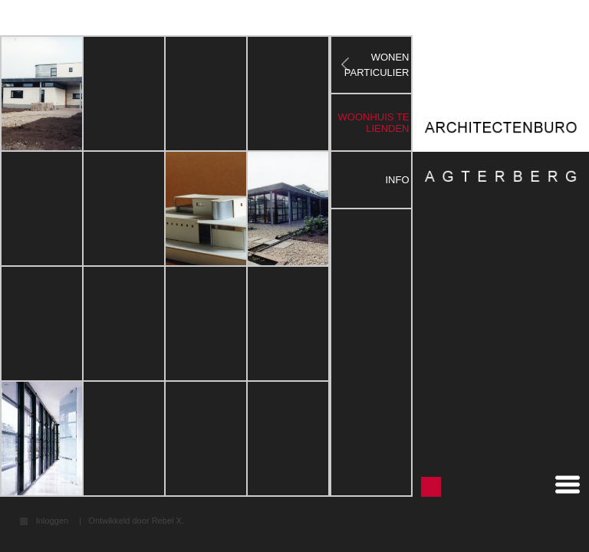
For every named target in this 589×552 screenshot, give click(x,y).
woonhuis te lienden (374, 122)
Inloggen (52, 521)
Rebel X (167, 520)
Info (397, 180)
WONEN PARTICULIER (377, 64)
